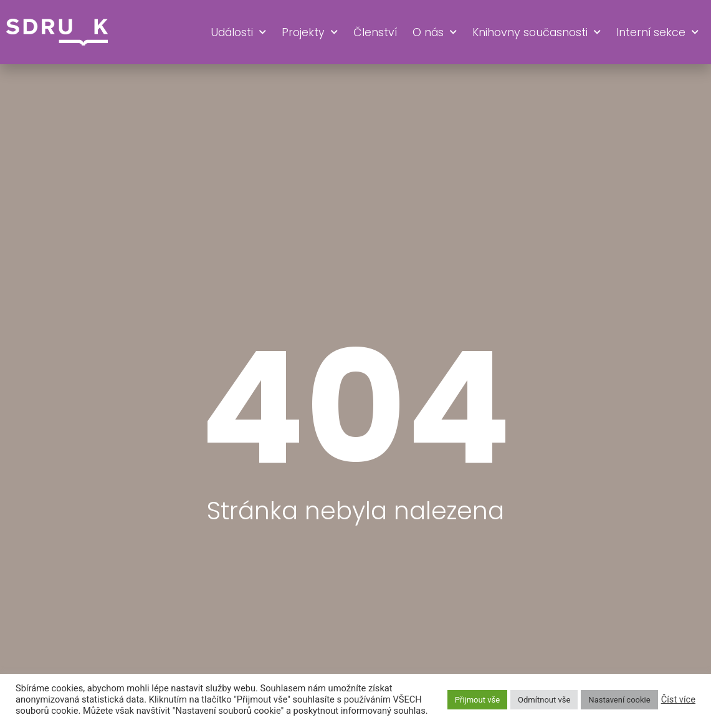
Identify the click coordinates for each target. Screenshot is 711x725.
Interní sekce (657, 32)
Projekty (310, 32)
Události (238, 32)
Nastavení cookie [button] (619, 699)
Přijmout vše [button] (477, 699)
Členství (375, 32)
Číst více (678, 699)
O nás (435, 32)
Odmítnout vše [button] (544, 699)
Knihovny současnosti (536, 32)
